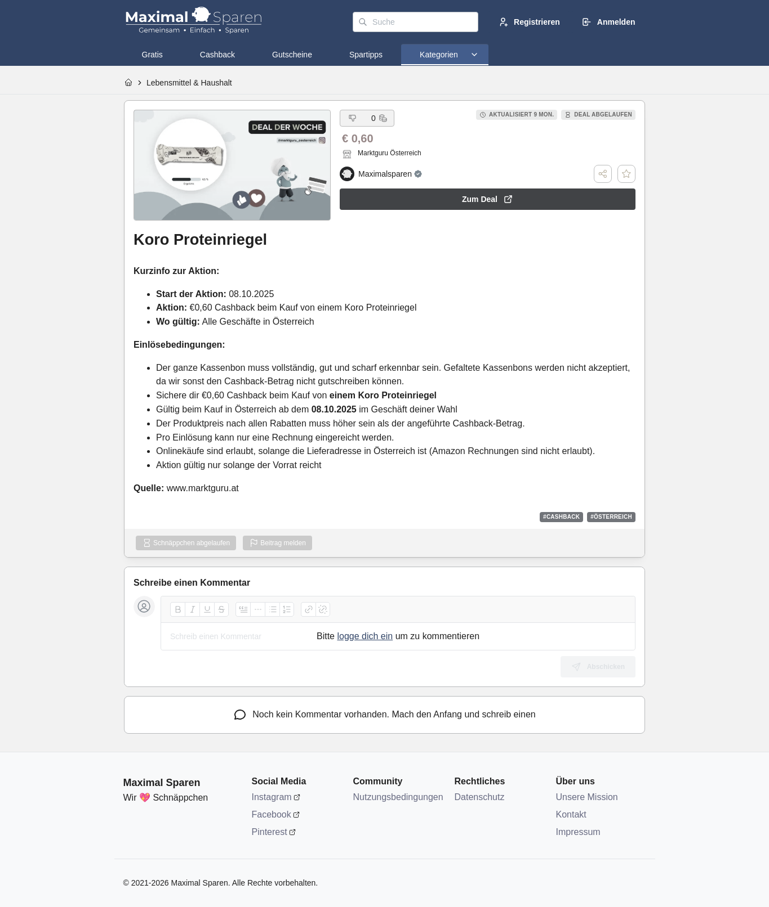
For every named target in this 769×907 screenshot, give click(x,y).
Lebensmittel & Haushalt (189, 83)
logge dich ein (365, 636)
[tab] (152, 54)
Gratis (152, 55)
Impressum (578, 832)
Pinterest (269, 832)
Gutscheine (292, 55)
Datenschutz (480, 797)
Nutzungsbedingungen (398, 797)
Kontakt (571, 814)
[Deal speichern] (626, 174)
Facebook (271, 814)
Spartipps (366, 55)
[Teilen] (603, 174)
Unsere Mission (587, 797)
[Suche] (415, 22)
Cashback (217, 55)
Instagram (272, 797)
